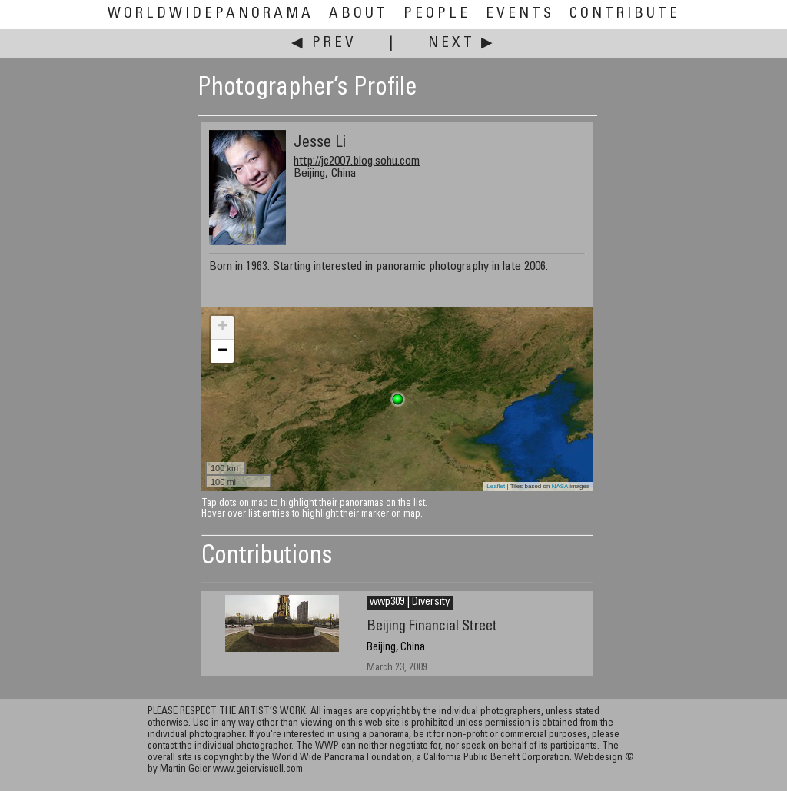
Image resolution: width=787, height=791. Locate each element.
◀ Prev (324, 43)
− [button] (222, 351)
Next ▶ (462, 43)
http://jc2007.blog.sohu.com (357, 161)
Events (520, 14)
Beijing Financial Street (432, 627)
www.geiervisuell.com (258, 770)
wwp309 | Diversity (410, 602)
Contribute (624, 14)
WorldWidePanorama (211, 14)
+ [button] (222, 327)
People (436, 14)
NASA (560, 486)
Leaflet (495, 486)
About (358, 14)
